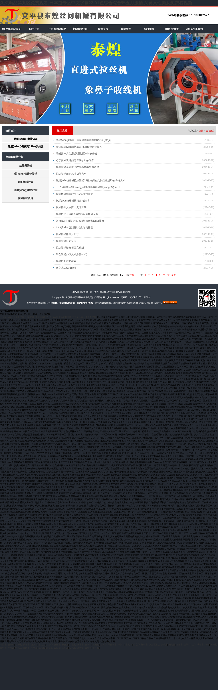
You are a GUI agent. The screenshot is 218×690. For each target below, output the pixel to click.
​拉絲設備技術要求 (66, 243)
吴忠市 (88, 651)
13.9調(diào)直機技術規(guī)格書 (74, 229)
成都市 (49, 648)
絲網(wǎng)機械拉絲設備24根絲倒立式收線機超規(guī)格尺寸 (90, 181)
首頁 (201, 130)
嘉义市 (129, 648)
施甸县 (144, 648)
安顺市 (88, 648)
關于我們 (94, 295)
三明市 (3, 651)
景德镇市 (112, 648)
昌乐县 (18, 648)
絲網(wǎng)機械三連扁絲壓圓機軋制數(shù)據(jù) (83, 140)
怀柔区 (18, 651)
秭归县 (213, 648)
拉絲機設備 (25, 165)
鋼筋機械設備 (25, 181)
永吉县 (80, 648)
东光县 (80, 651)
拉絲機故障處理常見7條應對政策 (74, 195)
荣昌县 (49, 651)
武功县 (34, 651)
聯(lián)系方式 (107, 295)
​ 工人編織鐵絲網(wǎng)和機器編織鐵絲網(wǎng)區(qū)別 (88, 188)
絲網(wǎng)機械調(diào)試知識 (25, 146)
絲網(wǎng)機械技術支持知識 (72, 202)
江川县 (65, 651)
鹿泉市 (11, 648)
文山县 (57, 651)
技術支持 (103, 28)
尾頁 (173, 279)
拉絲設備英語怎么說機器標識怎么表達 (77, 167)
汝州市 (121, 648)
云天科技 (158, 306)
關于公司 (34, 28)
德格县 (57, 648)
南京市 (136, 648)
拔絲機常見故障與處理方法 (71, 209)
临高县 (72, 651)
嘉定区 (42, 648)
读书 (207, 648)
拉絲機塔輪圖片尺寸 (67, 236)
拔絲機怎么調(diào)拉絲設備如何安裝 (77, 216)
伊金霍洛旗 (154, 648)
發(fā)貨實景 (172, 28)
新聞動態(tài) (80, 28)
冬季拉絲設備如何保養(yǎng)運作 (75, 160)
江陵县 (3, 648)
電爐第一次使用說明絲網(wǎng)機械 (76, 153)
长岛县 (172, 648)
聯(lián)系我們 (194, 28)
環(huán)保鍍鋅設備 (25, 173)
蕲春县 (200, 648)
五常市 (187, 648)
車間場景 (126, 28)
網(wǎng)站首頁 (11, 28)
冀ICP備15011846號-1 (140, 301)
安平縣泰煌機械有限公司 (80, 301)
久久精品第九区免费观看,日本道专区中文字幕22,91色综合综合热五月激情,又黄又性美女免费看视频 (96, 2)
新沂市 (103, 648)
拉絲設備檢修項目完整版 (70, 250)
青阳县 (179, 648)
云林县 (95, 651)
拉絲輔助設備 (25, 198)
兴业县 (72, 648)
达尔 (194, 648)
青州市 (26, 651)
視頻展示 (149, 28)
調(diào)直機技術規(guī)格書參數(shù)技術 (80, 222)
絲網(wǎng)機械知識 (25, 138)
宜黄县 (42, 651)
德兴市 (34, 648)
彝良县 (65, 648)
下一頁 (166, 279)
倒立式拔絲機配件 (66, 271)
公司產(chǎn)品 (57, 28)
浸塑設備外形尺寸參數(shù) (71, 257)
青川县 (11, 651)
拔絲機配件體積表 (66, 264)
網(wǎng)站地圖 (123, 295)
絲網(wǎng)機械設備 (25, 190)
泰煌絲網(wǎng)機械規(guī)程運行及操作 (79, 147)
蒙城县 (26, 648)
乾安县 (95, 648)
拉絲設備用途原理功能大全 (71, 174)
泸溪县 (164, 648)
